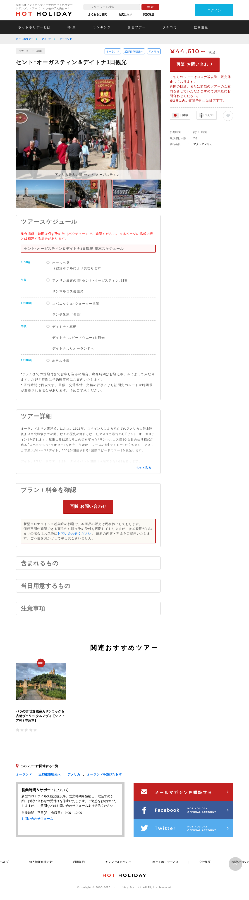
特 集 (71, 27)
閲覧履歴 (148, 14)
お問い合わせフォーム (37, 818)
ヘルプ (4, 861)
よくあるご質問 (97, 14)
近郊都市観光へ (134, 51)
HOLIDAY (44, 13)
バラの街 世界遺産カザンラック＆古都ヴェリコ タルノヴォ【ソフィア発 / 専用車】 (40, 715)
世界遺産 (201, 27)
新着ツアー (137, 27)
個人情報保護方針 (41, 861)
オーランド (66, 39)
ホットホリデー (24, 39)
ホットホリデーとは (34, 27)
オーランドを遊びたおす (104, 774)
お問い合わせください (74, 533)
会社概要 (205, 861)
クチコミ (170, 27)
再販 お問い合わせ (88, 506)
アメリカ (46, 39)
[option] (88, 124)
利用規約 (79, 861)
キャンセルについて (118, 861)
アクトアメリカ (202, 144)
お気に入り (125, 14)
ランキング (102, 27)
